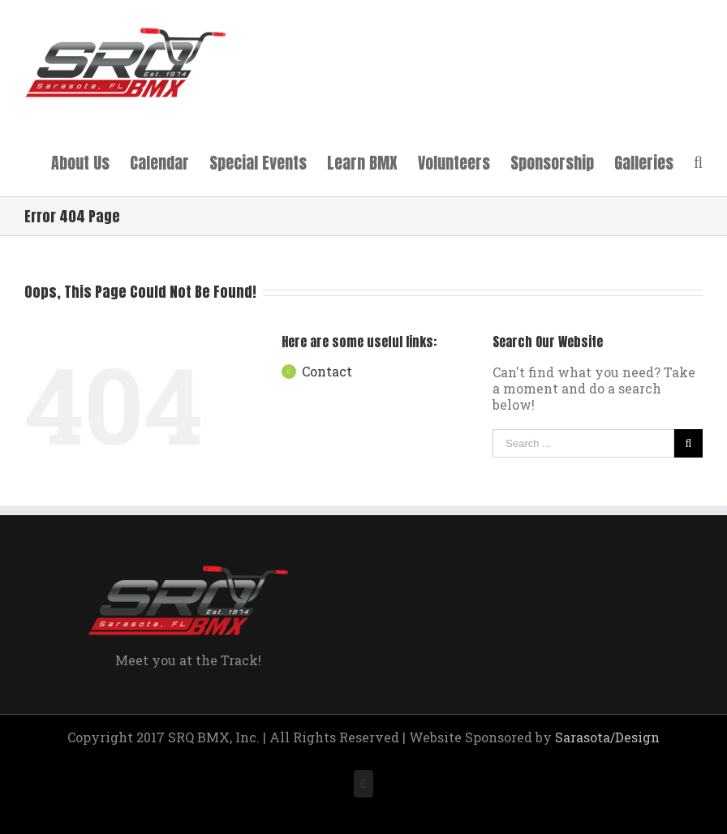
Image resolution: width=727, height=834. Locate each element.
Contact (327, 371)
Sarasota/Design (607, 737)
